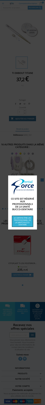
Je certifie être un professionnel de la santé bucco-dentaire (22, 221)
